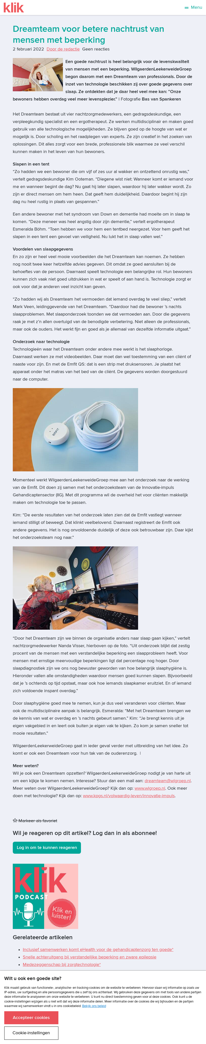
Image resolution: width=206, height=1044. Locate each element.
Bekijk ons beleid (94, 1006)
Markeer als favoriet (35, 820)
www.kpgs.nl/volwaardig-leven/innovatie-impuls (129, 795)
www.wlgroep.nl (150, 788)
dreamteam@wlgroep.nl (168, 780)
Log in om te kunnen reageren (47, 847)
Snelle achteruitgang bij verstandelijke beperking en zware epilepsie (89, 957)
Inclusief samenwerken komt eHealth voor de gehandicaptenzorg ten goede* (98, 949)
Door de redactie (63, 49)
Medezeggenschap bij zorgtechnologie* (62, 964)
